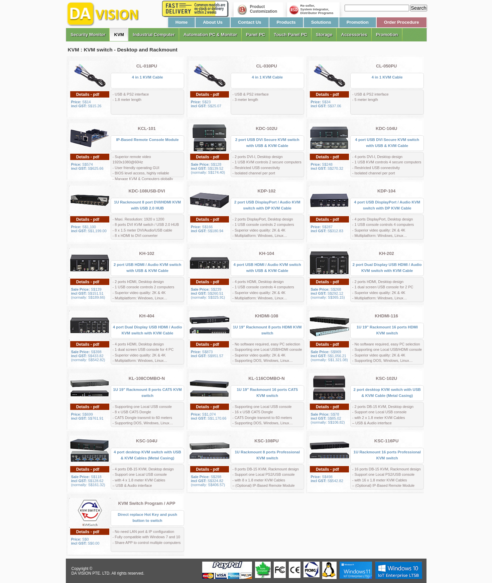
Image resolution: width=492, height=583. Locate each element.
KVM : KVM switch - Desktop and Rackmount (122, 49)
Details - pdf (87, 94)
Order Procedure (401, 22)
